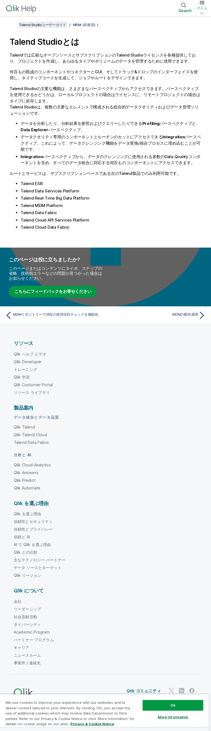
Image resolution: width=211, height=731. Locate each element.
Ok (172, 705)
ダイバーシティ (27, 624)
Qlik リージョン (27, 575)
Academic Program (32, 632)
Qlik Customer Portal (33, 384)
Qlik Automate (27, 488)
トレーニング (25, 369)
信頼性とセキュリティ (33, 521)
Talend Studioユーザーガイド (42, 25)
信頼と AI (22, 536)
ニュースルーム (27, 655)
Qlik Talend (24, 427)
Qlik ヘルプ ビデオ (30, 354)
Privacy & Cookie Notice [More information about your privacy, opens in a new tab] (92, 724)
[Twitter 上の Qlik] (171, 691)
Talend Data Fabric (31, 442)
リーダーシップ (27, 609)
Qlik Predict (24, 480)
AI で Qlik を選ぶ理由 (32, 544)
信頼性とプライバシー (33, 529)
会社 (17, 601)
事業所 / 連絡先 (27, 662)
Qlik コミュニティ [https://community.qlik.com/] (144, 690)
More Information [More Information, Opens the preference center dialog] (173, 717)
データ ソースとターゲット (38, 567)
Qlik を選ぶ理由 (27, 513)
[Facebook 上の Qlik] (192, 691)
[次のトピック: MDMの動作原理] (157, 315)
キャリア (21, 647)
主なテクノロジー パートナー (39, 560)
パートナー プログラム (34, 639)
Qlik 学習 (22, 377)
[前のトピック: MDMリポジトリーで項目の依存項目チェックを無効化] (54, 315)
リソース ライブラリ (32, 392)
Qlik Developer (28, 361)
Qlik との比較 (25, 552)
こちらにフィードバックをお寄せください (52, 291)
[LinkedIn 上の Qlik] (181, 691)
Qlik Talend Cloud (30, 434)
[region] (104, 712)
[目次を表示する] (11, 24)
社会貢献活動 (25, 616)
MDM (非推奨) (84, 25)
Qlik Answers (26, 472)
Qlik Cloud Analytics (32, 465)
